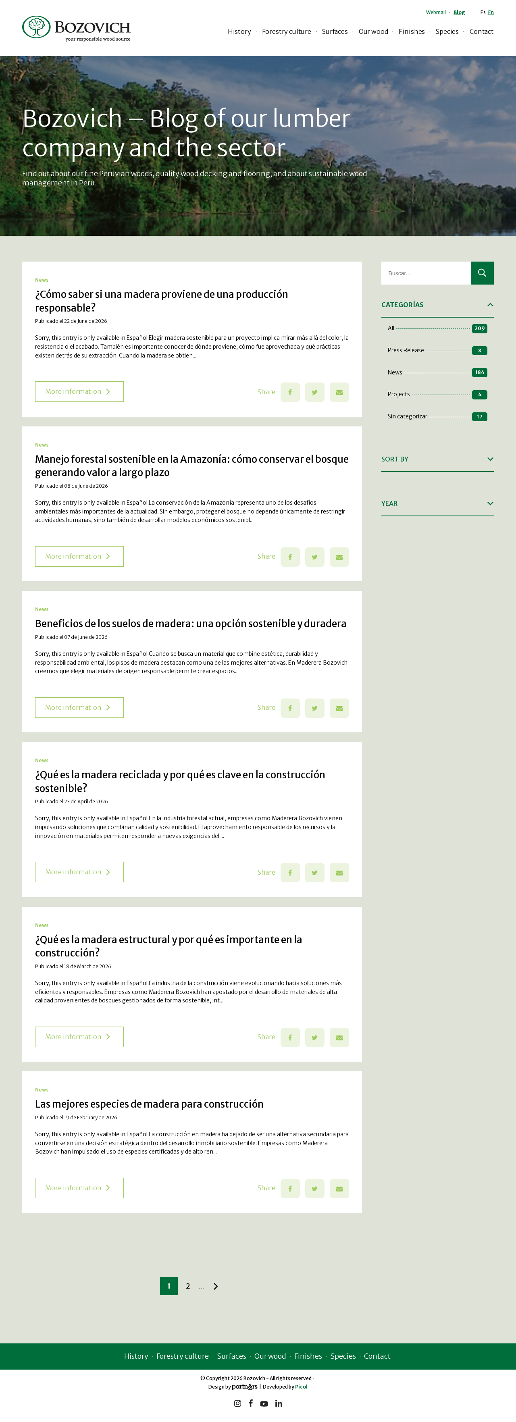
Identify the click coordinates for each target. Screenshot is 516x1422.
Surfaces (335, 31)
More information (77, 391)
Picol (301, 1387)
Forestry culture (286, 31)
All (437, 328)
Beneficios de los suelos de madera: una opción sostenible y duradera (191, 623)
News (42, 280)
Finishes (412, 31)
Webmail (436, 12)
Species (447, 31)
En (491, 12)
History (239, 31)
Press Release (437, 351)
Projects (437, 394)
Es (483, 12)
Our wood (373, 31)
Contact (482, 31)
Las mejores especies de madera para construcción (149, 1104)
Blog (459, 12)
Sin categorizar (437, 417)
